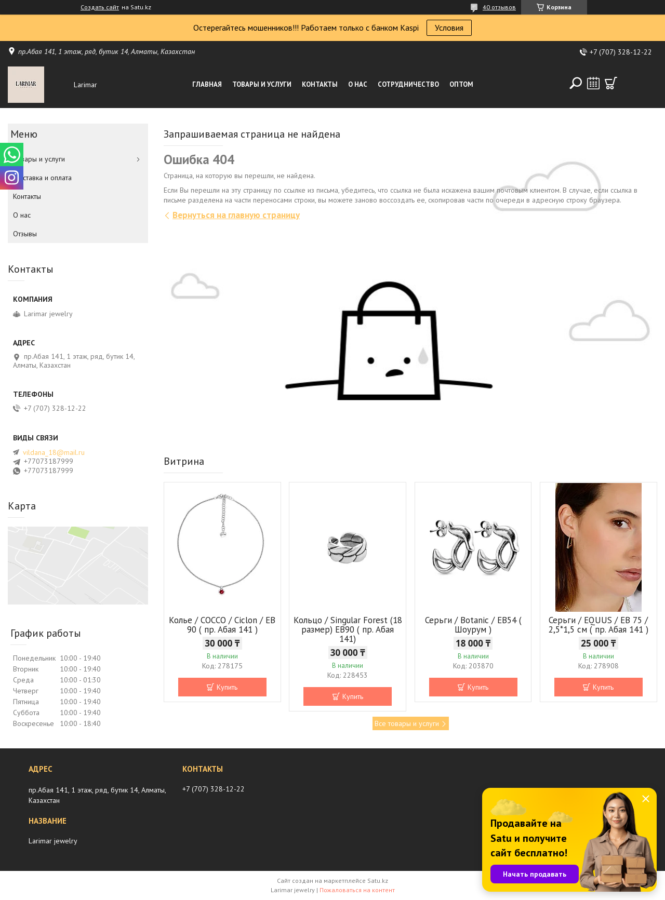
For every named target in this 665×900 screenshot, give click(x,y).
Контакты (320, 84)
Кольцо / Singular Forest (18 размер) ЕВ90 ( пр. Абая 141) (348, 629)
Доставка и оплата (42, 177)
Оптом (461, 84)
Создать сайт (100, 7)
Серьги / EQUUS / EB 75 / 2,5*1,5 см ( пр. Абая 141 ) (598, 624)
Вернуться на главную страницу (236, 215)
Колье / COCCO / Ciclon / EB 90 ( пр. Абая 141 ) (222, 624)
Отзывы (25, 233)
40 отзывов (499, 7)
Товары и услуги (261, 84)
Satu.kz (377, 880)
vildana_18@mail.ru (54, 452)
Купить (227, 687)
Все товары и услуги (407, 723)
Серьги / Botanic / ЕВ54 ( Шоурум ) (473, 624)
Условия (449, 27)
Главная (207, 84)
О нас (357, 84)
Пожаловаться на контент (357, 890)
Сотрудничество (408, 84)
